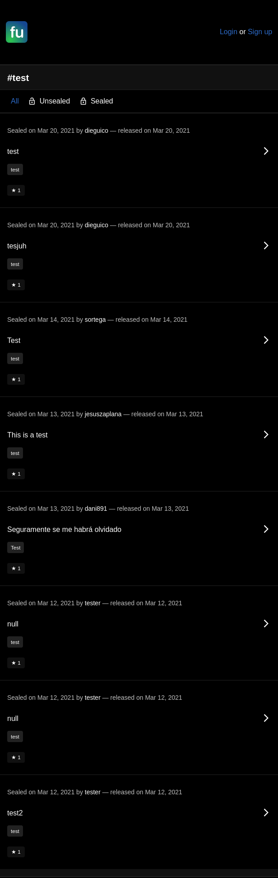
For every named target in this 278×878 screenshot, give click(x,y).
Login (228, 32)
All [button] (15, 101)
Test (15, 547)
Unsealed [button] (49, 101)
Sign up (260, 32)
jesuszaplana (103, 414)
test (15, 169)
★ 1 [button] (16, 190)
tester (92, 603)
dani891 (96, 508)
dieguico (96, 130)
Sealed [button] (96, 101)
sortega (95, 319)
